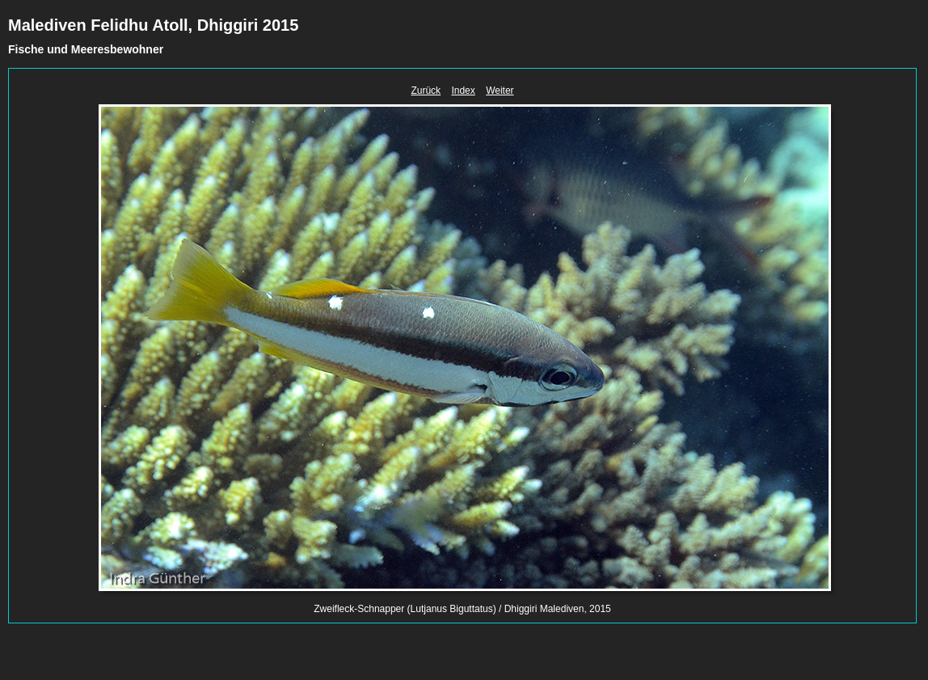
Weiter (499, 90)
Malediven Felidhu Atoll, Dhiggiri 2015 (153, 25)
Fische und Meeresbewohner (85, 49)
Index (463, 90)
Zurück (426, 90)
